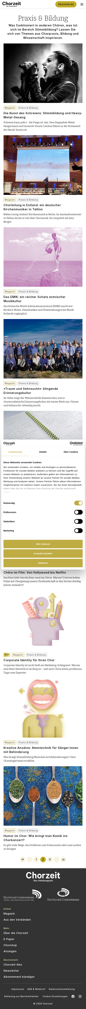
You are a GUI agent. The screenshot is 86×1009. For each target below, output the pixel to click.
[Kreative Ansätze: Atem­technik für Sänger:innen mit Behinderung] (43, 738)
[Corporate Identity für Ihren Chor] (43, 650)
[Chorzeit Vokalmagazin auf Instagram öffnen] (80, 996)
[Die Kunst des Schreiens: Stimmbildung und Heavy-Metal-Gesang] (43, 103)
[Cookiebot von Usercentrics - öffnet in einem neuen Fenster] (70, 444)
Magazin (10, 107)
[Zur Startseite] (11, 4)
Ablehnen (43, 563)
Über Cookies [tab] (71, 452)
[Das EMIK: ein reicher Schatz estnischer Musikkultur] (43, 287)
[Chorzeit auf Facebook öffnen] (73, 996)
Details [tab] (43, 452)
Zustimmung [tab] (15, 452)
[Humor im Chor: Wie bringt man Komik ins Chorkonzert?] (43, 826)
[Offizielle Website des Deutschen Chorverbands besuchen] (63, 894)
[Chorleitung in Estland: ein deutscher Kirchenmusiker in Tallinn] (43, 195)
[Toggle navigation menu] (82, 4)
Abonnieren (66, 4)
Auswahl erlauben (42, 553)
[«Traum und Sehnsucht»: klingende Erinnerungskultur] (43, 379)
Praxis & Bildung (28, 107)
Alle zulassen (43, 544)
